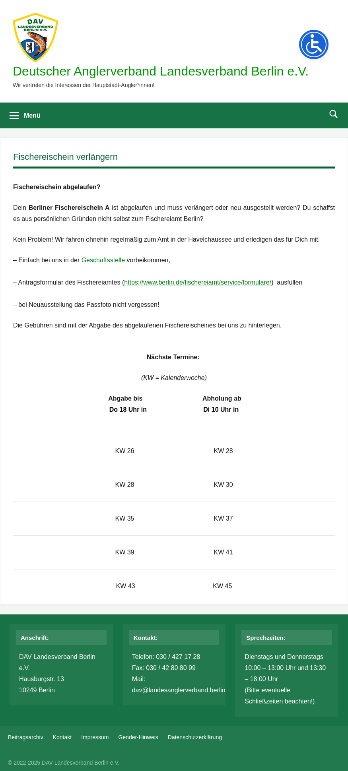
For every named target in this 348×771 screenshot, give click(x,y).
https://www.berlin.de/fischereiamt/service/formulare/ (197, 282)
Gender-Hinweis (138, 737)
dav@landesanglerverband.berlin (179, 690)
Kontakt (62, 737)
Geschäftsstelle (103, 260)
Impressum (95, 737)
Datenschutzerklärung (195, 737)
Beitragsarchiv (25, 737)
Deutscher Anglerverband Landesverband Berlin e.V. (161, 71)
